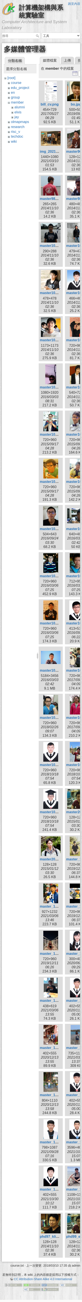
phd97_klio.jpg (52, 1236)
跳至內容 (74, 3)
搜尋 (38, 35)
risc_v (15, 131)
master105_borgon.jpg (58, 529)
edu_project (20, 88)
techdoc (17, 136)
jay (16, 117)
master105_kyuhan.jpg (59, 623)
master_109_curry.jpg (58, 1000)
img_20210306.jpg (55, 151)
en (13, 92)
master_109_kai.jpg (56, 1048)
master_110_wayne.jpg (59, 1189)
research (17, 127)
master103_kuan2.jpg (57, 387)
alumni (19, 107)
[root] (11, 78)
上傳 (67, 60)
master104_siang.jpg (57, 482)
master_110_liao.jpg (56, 1142)
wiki (14, 141)
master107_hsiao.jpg (57, 765)
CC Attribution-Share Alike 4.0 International (43, 1279)
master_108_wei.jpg (56, 953)
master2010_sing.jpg (57, 859)
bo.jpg (76, 104)
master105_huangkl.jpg (59, 576)
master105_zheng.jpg (57, 670)
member (17, 102)
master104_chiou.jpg (57, 434)
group (15, 97)
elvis (17, 112)
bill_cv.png (50, 104)
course (16, 83)
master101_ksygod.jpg (59, 246)
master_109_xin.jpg (56, 1095)
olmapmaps (20, 122)
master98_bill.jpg (54, 199)
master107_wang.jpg (57, 812)
